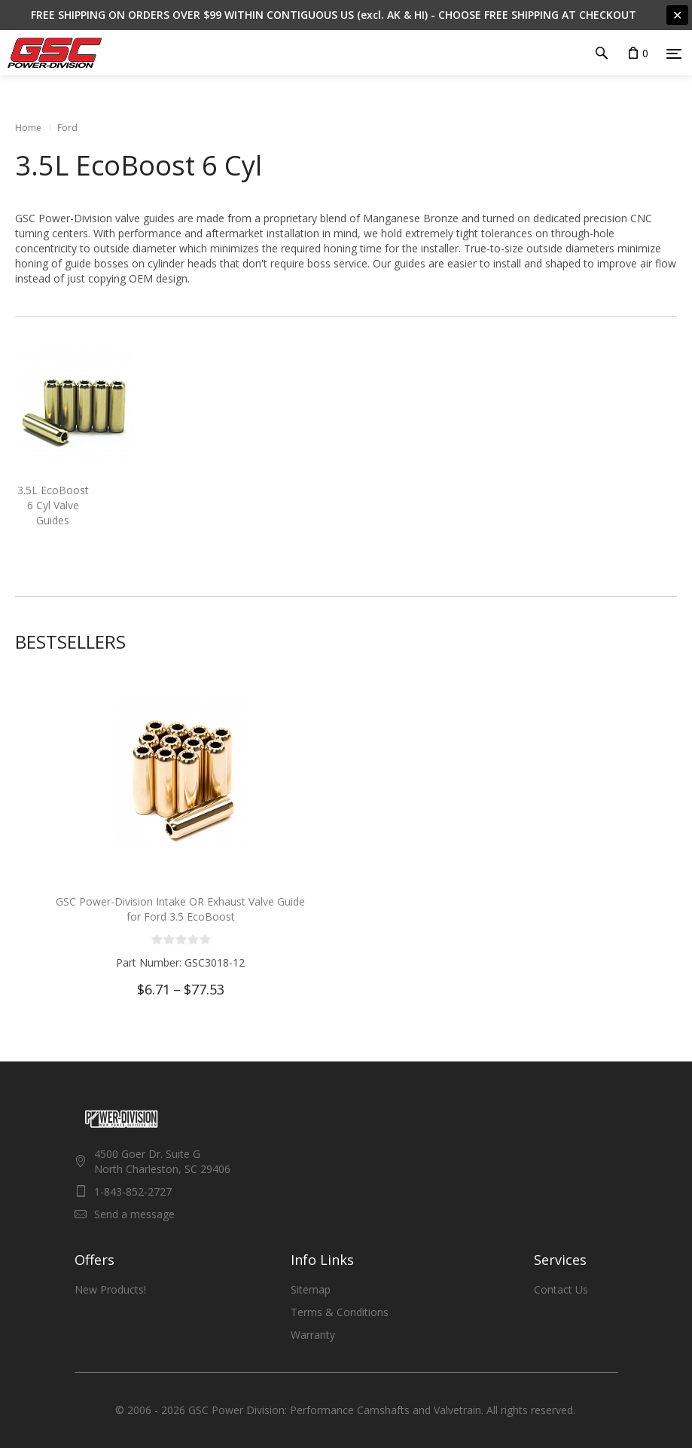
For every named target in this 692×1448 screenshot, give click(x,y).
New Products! (110, 1289)
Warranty (313, 1334)
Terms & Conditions (340, 1312)
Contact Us (561, 1289)
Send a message (134, 1214)
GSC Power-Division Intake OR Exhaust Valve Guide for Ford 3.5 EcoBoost (180, 909)
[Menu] (674, 53)
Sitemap (311, 1289)
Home (28, 127)
